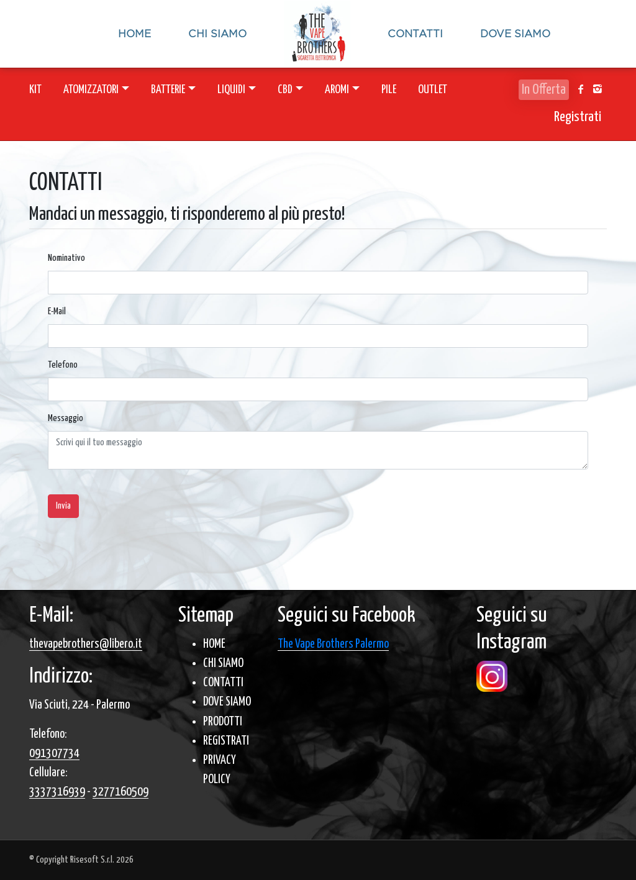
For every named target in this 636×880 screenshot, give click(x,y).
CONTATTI (223, 683)
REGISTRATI (226, 741)
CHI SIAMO (223, 663)
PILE (388, 90)
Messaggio (65, 418)
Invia (63, 505)
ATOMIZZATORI (91, 90)
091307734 (54, 754)
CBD (285, 90)
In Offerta (544, 90)
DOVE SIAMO (227, 702)
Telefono (63, 365)
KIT (35, 90)
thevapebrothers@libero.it (85, 644)
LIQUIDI (231, 90)
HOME (214, 644)
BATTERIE (168, 90)
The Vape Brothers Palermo (333, 644)
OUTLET (432, 90)
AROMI (337, 90)
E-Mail (57, 311)
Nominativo (66, 258)
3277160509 (120, 792)
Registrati (577, 117)
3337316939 (57, 792)
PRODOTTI (222, 722)
